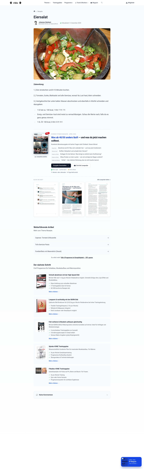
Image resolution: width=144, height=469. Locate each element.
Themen (47, 3)
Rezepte (40, 11)
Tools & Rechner (81, 3)
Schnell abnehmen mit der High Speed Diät (64, 275)
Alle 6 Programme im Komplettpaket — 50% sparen (77, 257)
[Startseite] (16, 2)
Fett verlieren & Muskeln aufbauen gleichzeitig (65, 322)
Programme (68, 3)
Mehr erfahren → (54, 291)
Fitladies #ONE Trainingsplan (59, 369)
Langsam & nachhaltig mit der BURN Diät (63, 300)
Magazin (94, 3)
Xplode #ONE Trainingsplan (58, 346)
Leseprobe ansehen (41, 156)
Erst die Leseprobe (81, 165)
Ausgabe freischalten (61, 165)
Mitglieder (130, 3)
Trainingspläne (57, 3)
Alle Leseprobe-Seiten (103, 179)
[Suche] (101, 3)
